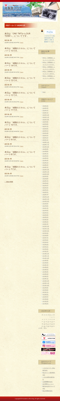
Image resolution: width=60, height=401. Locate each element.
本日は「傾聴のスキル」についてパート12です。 (20, 93)
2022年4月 (45, 215)
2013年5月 (45, 297)
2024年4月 (45, 160)
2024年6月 (45, 156)
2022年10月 (46, 201)
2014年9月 (45, 260)
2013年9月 (45, 288)
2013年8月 (45, 290)
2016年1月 (45, 224)
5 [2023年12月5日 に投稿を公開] (44, 319)
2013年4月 (45, 299)
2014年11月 (46, 256)
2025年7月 (45, 126)
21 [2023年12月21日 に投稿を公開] (48, 324)
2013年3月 (45, 301)
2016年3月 (45, 219)
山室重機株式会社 (47, 382)
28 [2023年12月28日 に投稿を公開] (48, 326)
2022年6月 (45, 210)
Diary (21, 42)
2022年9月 (45, 203)
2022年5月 (45, 213)
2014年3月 (45, 274)
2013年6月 (45, 294)
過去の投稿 (9, 182)
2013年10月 (46, 285)
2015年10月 (46, 231)
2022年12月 (46, 197)
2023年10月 (46, 174)
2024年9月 (45, 149)
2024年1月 (45, 167)
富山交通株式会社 (47, 391)
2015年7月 (45, 238)
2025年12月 (46, 115)
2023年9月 (45, 176)
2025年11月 (46, 117)
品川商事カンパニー (48, 384)
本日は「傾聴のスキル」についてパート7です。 (20, 168)
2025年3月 (45, 135)
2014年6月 (45, 267)
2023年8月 (45, 178)
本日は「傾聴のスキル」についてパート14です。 (20, 64)
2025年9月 (45, 122)
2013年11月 (46, 283)
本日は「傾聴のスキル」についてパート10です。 (20, 123)
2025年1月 (45, 140)
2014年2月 (45, 276)
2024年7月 (45, 153)
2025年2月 (45, 138)
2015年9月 (45, 233)
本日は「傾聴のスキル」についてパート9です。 (20, 138)
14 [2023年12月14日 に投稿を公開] (48, 322)
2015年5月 (45, 242)
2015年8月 (45, 235)
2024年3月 (45, 163)
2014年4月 (45, 272)
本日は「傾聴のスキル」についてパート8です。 (20, 153)
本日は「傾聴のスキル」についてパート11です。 (20, 108)
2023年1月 (45, 194)
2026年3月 (45, 108)
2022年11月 (46, 199)
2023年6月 (45, 183)
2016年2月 (45, 222)
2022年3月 (45, 217)
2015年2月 (45, 249)
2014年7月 (45, 265)
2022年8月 (45, 206)
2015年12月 (46, 226)
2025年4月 (45, 133)
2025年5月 (45, 131)
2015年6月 (45, 240)
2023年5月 (45, 185)
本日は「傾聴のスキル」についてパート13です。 (20, 79)
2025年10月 (46, 119)
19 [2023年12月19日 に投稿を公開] (44, 324)
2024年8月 (45, 151)
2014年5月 (45, 269)
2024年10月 (46, 147)
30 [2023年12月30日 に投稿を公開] (52, 326)
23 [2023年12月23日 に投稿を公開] (52, 324)
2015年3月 (45, 247)
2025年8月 (45, 124)
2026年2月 (45, 110)
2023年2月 (45, 192)
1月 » (45, 328)
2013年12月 (46, 281)
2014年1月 (45, 278)
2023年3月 (45, 190)
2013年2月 (45, 303)
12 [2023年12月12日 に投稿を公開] (44, 322)
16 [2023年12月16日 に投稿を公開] (52, 322)
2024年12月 (46, 142)
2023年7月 (45, 181)
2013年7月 (45, 292)
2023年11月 (46, 172)
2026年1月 (45, 113)
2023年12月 (46, 169)
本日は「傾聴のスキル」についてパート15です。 (20, 49)
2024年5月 (45, 158)
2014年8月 (45, 263)
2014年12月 (46, 253)
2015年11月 (46, 228)
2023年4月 (45, 188)
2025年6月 (45, 128)
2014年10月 (46, 258)
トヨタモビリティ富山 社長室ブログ (13, 11)
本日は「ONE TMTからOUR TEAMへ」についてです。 (17, 34)
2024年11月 (46, 144)
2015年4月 (45, 244)
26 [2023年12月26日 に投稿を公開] (44, 326)
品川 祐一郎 (8, 40)
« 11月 (40, 328)
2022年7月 (45, 208)
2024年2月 (45, 165)
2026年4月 (45, 106)
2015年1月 (45, 251)
